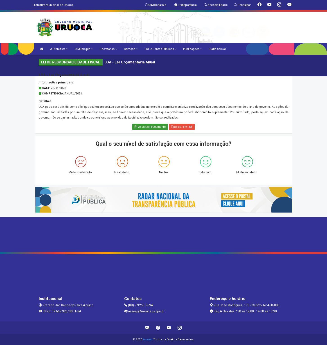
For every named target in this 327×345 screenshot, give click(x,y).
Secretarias (108, 49)
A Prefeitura (59, 49)
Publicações (192, 49)
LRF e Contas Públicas (160, 49)
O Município (84, 49)
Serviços (131, 49)
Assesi (147, 339)
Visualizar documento (150, 126)
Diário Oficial (217, 49)
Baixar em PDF (182, 126)
